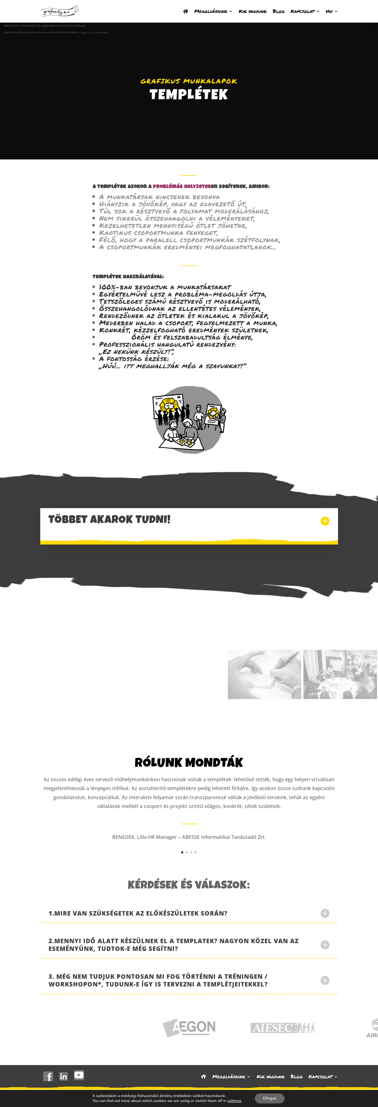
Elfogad (270, 1098)
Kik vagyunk (253, 11)
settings (234, 1100)
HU (329, 11)
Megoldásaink (210, 11)
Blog (279, 11)
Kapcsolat (302, 11)
